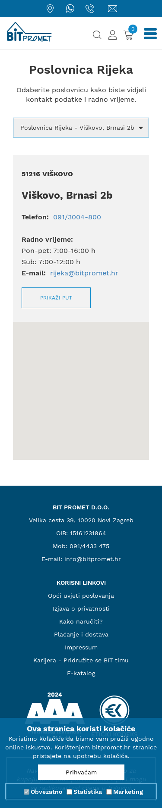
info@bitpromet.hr (92, 558)
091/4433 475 (89, 546)
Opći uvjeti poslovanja (81, 595)
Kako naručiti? (81, 621)
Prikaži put (56, 298)
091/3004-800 (76, 217)
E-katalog (81, 673)
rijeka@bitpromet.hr (84, 273)
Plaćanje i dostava (81, 634)
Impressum (81, 647)
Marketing (128, 791)
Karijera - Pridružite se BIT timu (81, 660)
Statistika (87, 791)
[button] (81, 127)
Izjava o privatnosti (81, 608)
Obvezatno (46, 791)
